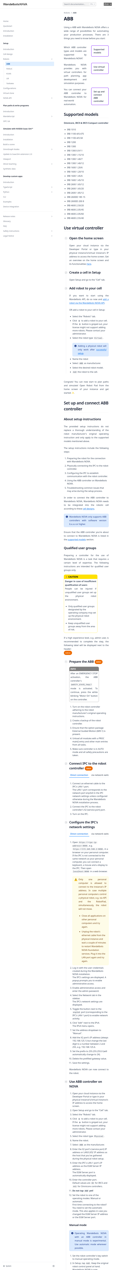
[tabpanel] (77, 649)
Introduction (8, 22)
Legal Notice (16, 233)
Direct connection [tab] (56, 632)
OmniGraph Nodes (16, 143)
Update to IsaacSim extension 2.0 (16, 149)
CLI (4, 194)
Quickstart (7, 17)
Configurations (9, 80)
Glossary (7, 218)
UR (7, 70)
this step (56, 1215)
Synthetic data (9, 166)
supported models (82, 458)
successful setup (62, 313)
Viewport (7, 156)
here (62, 234)
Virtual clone (8, 84)
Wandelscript (16, 108)
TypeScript (16, 184)
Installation (8, 27)
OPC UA (6, 112)
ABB (8, 55)
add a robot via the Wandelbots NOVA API (66, 269)
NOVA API (16, 89)
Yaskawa (10, 75)
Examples (7, 199)
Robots (16, 50)
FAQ (5, 223)
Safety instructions (16, 228)
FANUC (9, 60)
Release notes (16, 213)
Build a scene (9, 138)
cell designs (65, 434)
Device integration (11, 203)
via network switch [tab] (77, 632)
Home (5, 12)
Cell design (8, 45)
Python (16, 189)
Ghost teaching (16, 161)
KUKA (8, 65)
